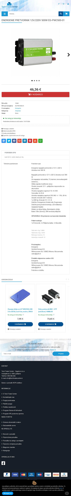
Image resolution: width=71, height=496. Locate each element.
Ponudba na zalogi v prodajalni (13, 441)
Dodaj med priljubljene (8, 133)
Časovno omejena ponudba (12, 444)
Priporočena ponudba (10, 437)
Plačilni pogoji (7, 404)
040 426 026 (11, 376)
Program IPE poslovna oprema (13, 414)
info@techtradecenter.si (14, 378)
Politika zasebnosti (9, 407)
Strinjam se (8, 493)
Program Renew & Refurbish (12, 410)
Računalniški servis (9, 425)
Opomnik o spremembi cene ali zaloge (13, 135)
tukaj (61, 488)
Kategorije (6, 450)
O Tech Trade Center (10, 394)
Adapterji (18, 111)
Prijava (60, 354)
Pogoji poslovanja (9, 400)
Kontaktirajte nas (8, 397)
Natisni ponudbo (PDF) (8, 131)
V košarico (35, 94)
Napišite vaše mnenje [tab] (14, 157)
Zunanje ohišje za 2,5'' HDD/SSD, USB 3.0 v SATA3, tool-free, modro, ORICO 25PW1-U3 (20, 311)
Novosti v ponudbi (9, 434)
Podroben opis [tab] (10, 153)
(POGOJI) (52, 350)
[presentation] (66, 279)
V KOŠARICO (20, 324)
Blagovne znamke (9, 447)
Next (68, 54)
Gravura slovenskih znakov (12, 422)
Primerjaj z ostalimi (8, 128)
